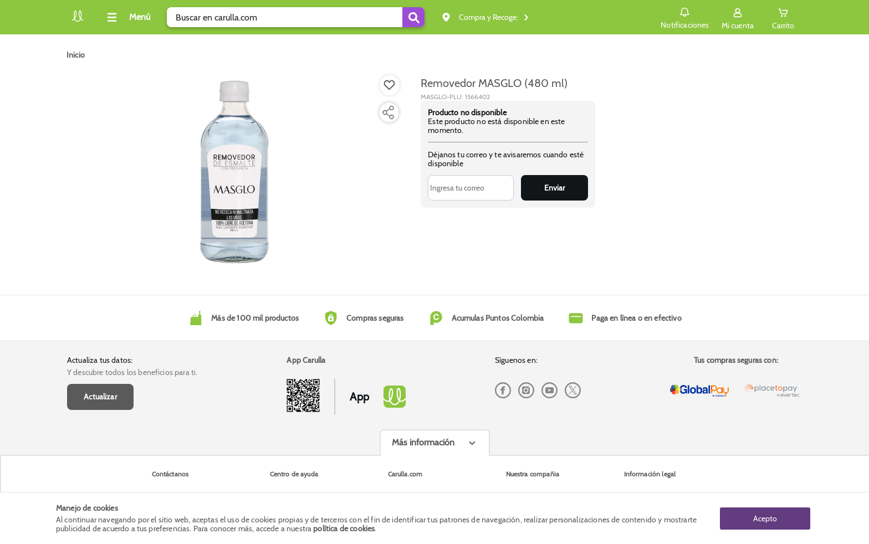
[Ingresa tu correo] (471, 188)
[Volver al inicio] (77, 20)
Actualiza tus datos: (99, 360)
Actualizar (100, 397)
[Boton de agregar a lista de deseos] (389, 85)
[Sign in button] (737, 17)
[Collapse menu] (127, 17)
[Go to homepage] (76, 55)
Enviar (554, 188)
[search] (296, 17)
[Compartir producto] (387, 112)
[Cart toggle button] (783, 17)
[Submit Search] (413, 17)
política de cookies (344, 528)
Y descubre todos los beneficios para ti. (132, 372)
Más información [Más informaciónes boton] (423, 442)
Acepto (765, 518)
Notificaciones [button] (685, 16)
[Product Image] (236, 172)
